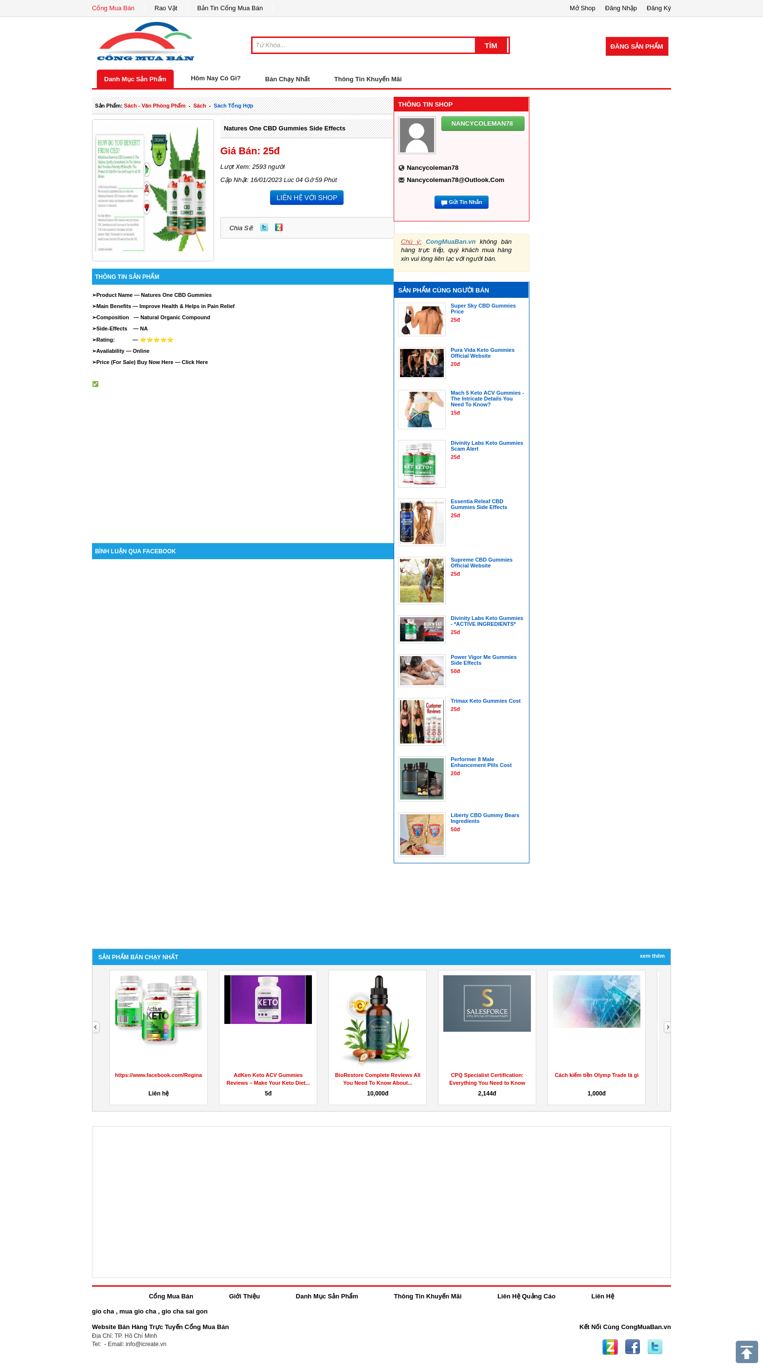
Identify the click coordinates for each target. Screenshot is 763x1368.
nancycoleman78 (432, 167)
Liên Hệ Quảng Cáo (526, 1296)
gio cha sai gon (185, 1311)
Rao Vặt (166, 8)
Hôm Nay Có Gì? (216, 78)
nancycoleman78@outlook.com (456, 179)
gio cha (103, 1311)
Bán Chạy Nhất (287, 79)
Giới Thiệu (244, 1296)
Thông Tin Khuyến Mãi (368, 79)
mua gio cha (137, 1311)
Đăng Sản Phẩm (637, 46)
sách (199, 106)
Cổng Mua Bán (113, 8)
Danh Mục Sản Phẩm (135, 79)
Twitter (264, 227)
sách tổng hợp (233, 106)
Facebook (632, 1347)
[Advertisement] (243, 455)
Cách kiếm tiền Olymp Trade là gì (596, 1075)
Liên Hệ (602, 1296)
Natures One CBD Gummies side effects (284, 128)
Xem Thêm (652, 956)
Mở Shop (583, 8)
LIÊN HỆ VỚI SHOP (306, 197)
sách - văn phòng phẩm (154, 106)
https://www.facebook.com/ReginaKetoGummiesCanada (186, 1075)
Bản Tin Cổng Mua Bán (230, 8)
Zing (279, 227)
